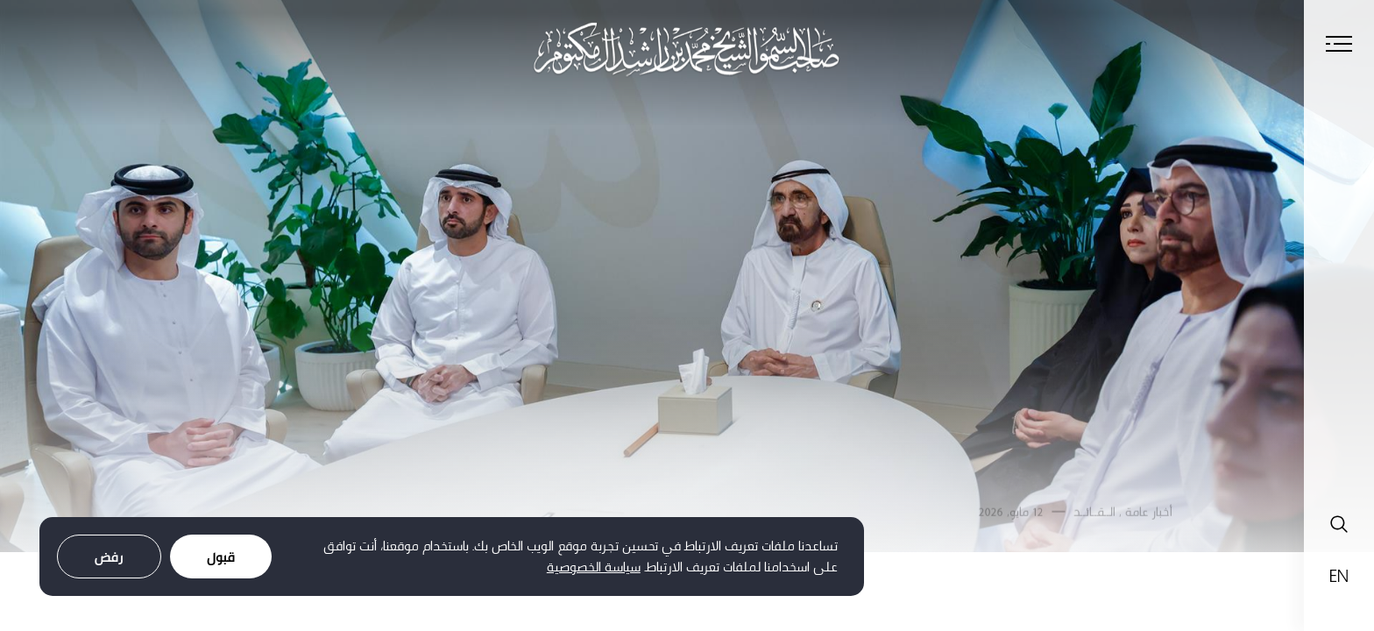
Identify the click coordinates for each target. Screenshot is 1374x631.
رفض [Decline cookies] (109, 557)
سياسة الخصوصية (594, 566)
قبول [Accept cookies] (221, 557)
